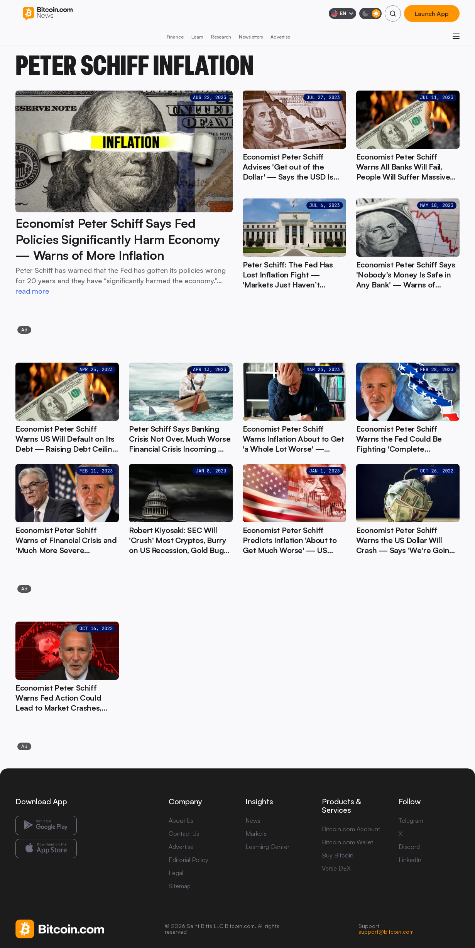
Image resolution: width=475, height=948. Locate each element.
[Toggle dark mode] (370, 13)
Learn (197, 37)
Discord (409, 847)
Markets (256, 833)
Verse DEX (336, 868)
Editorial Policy (188, 860)
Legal (176, 873)
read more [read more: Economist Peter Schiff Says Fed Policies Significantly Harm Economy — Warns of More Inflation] (32, 291)
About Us (181, 820)
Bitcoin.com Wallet (347, 842)
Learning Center (267, 847)
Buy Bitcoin (337, 855)
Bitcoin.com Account (351, 829)
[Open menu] (456, 36)
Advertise (280, 37)
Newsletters (251, 37)
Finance (175, 37)
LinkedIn (410, 860)
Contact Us (184, 833)
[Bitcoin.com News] (47, 13)
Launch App (432, 13)
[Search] (393, 13)
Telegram (411, 820)
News (252, 820)
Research (221, 37)
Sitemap (180, 886)
